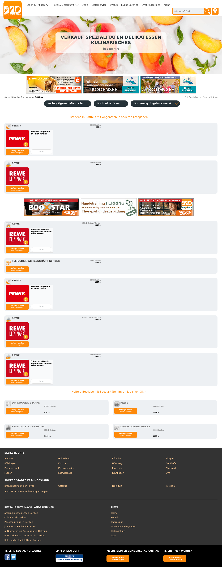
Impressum (117, 522)
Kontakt (115, 517)
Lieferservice (99, 5)
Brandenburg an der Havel (19, 486)
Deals (85, 5)
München (117, 458)
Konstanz (63, 463)
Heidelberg (64, 458)
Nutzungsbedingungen (123, 526)
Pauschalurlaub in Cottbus (19, 522)
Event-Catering (129, 5)
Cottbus (62, 486)
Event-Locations (151, 5)
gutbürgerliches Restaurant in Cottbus (26, 531)
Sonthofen (171, 463)
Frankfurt (117, 486)
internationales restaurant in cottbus (25, 535)
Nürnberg (117, 463)
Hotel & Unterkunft (63, 5)
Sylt (168, 473)
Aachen (9, 458)
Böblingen (10, 463)
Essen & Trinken (36, 5)
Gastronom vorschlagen (118, 558)
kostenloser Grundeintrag (175, 558)
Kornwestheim (66, 468)
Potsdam (171, 486)
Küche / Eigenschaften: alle (65, 103)
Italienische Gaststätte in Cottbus (23, 540)
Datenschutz (118, 531)
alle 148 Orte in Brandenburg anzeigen (26, 491)
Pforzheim (117, 468)
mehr (167, 5)
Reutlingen (118, 473)
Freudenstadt (12, 468)
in (12, 97)
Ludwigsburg (65, 473)
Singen (170, 458)
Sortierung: (152, 103)
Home (114, 513)
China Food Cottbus (15, 517)
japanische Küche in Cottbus (20, 526)
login (113, 535)
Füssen (8, 473)
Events (114, 5)
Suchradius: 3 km (108, 103)
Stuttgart (171, 468)
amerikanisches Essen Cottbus (21, 513)
